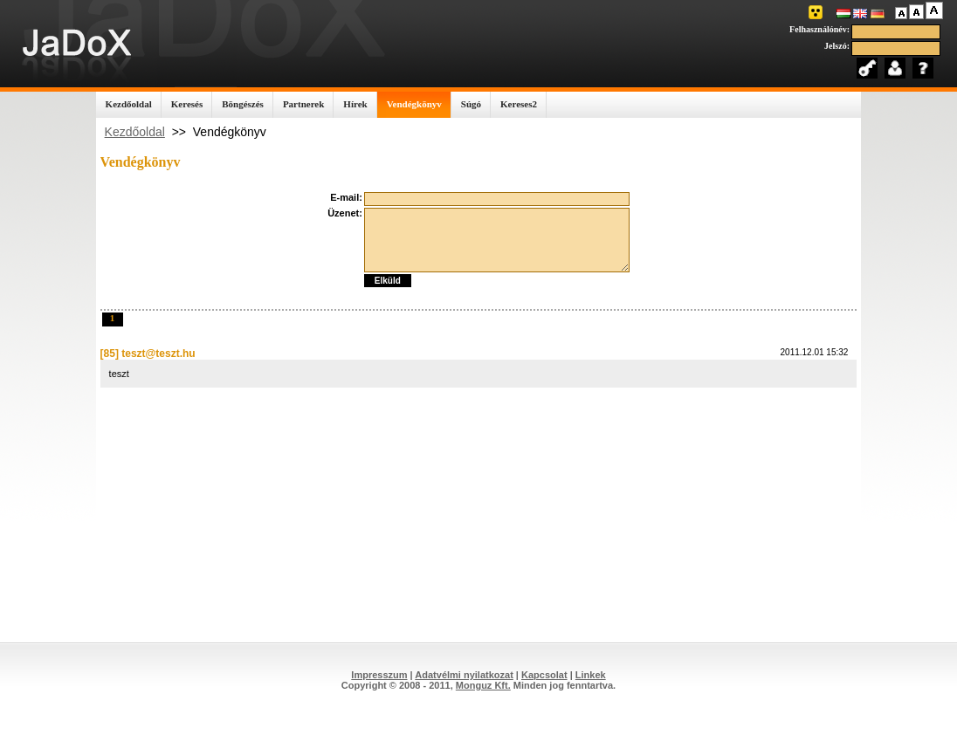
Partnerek (303, 104)
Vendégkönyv (414, 104)
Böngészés (243, 104)
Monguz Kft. (483, 685)
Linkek (590, 675)
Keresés (187, 104)
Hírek (355, 104)
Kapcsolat (544, 675)
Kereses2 (518, 104)
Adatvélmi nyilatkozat (464, 675)
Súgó (471, 104)
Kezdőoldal (129, 104)
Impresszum (379, 675)
